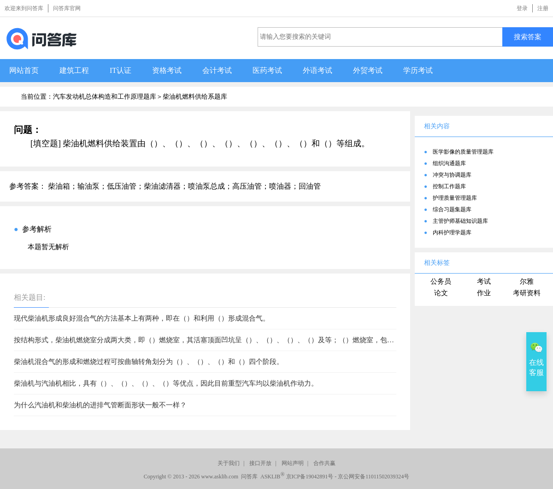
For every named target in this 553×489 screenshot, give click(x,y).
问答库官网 (67, 8)
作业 (484, 293)
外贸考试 (367, 70)
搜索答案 (527, 37)
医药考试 (267, 70)
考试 (484, 281)
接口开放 (260, 463)
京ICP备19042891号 (310, 476)
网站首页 (24, 70)
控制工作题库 (449, 186)
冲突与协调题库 (452, 175)
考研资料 (527, 293)
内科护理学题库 (452, 232)
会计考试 (217, 70)
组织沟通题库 (449, 163)
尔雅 (527, 281)
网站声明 (293, 463)
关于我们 (229, 463)
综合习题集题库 (452, 209)
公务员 (440, 281)
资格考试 (167, 70)
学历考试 (418, 70)
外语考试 (317, 70)
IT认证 (120, 70)
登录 (522, 8)
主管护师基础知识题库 (460, 221)
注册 (542, 8)
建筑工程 (74, 70)
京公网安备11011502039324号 (373, 476)
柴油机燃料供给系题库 (195, 96)
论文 (441, 293)
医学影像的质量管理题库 (463, 152)
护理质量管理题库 (455, 198)
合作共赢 (324, 463)
